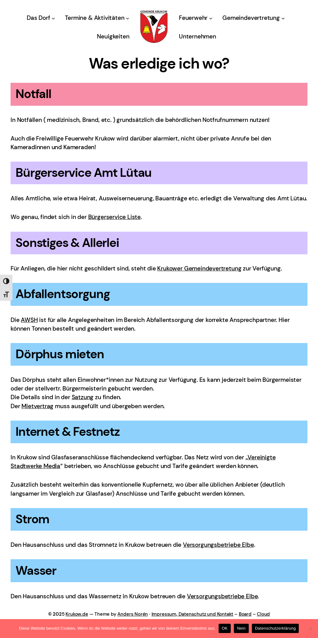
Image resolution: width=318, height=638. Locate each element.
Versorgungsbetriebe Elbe (218, 545)
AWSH (29, 320)
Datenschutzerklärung (275, 628)
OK (225, 628)
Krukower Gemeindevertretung (199, 268)
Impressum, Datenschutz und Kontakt (193, 614)
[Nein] (310, 628)
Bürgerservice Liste (114, 217)
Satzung (83, 397)
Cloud (263, 614)
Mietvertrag (37, 406)
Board (245, 614)
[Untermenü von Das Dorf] (53, 18)
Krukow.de (77, 614)
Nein (241, 628)
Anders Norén (132, 614)
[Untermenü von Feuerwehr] (210, 18)
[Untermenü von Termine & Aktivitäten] (127, 18)
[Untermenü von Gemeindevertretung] (283, 18)
